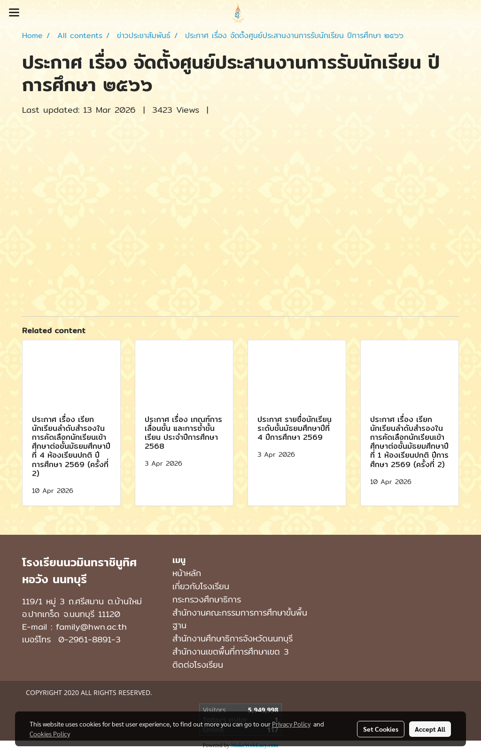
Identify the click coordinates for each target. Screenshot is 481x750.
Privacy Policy (291, 723)
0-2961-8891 (84, 639)
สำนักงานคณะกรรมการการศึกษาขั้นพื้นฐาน (239, 619)
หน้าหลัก (186, 573)
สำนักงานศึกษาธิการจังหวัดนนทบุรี (232, 638)
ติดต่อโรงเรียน (197, 665)
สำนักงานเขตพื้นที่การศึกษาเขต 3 (230, 651)
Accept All (430, 729)
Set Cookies (380, 729)
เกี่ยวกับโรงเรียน (200, 586)
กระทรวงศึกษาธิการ (206, 599)
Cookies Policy (50, 733)
